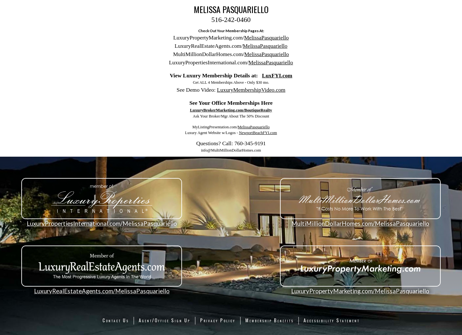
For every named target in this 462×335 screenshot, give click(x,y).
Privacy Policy (217, 320)
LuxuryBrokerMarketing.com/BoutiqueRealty (231, 110)
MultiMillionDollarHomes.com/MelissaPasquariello (360, 223)
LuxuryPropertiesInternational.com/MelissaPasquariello (102, 223)
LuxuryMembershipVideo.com (251, 90)
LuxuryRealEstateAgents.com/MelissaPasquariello (102, 291)
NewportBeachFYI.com (258, 133)
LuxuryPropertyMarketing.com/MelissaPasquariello (360, 291)
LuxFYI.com (277, 75)
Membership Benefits (269, 320)
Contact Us (115, 320)
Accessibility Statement (332, 320)
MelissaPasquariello (266, 37)
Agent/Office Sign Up (164, 320)
